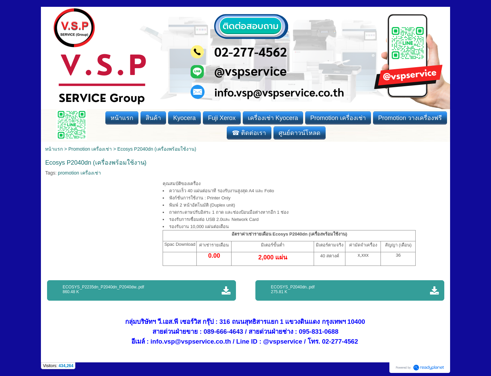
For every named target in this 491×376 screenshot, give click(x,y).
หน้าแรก (54, 149)
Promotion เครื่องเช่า (90, 149)
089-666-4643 (223, 331)
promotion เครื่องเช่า (79, 173)
